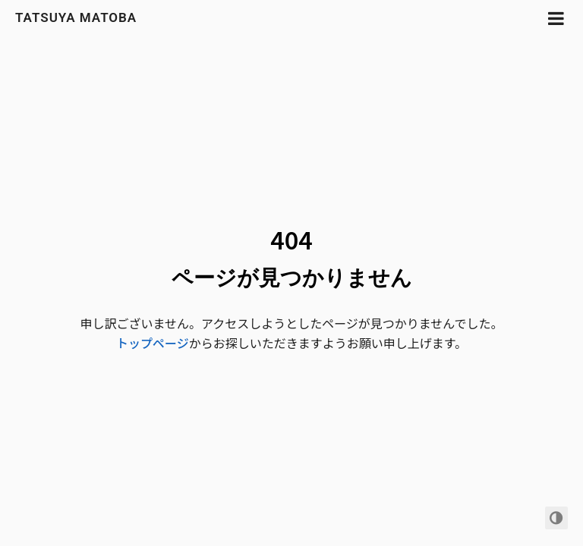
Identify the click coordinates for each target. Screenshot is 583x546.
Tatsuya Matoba (76, 17)
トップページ (152, 343)
